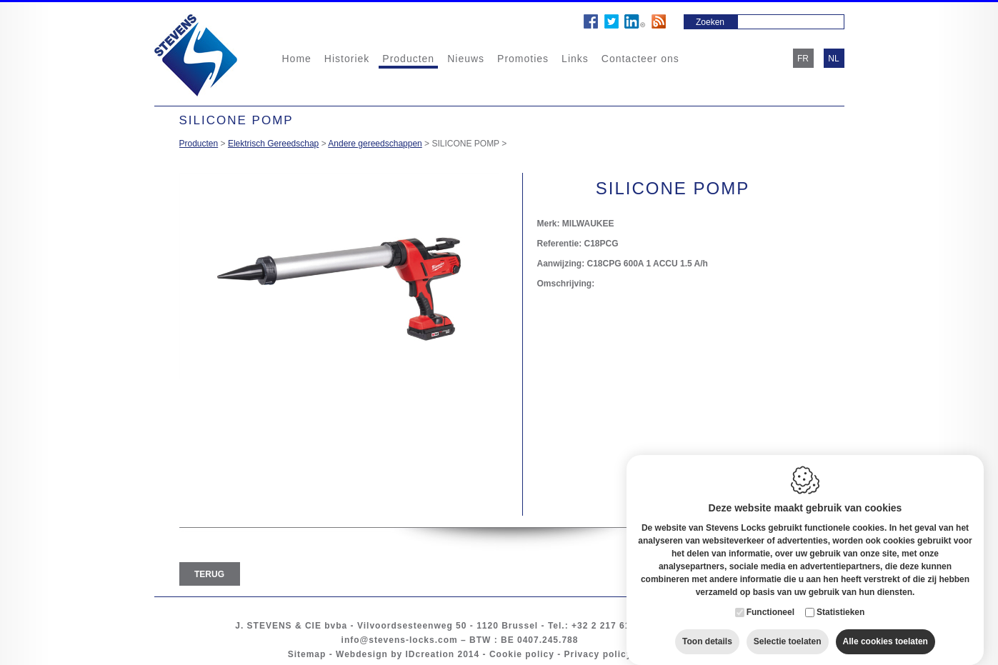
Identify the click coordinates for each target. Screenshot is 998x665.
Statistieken (840, 598)
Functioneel (770, 598)
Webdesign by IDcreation (395, 654)
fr (803, 59)
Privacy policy (598, 654)
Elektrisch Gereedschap (273, 144)
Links (575, 58)
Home (296, 58)
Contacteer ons (640, 58)
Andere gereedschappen (374, 144)
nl (833, 59)
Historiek (346, 58)
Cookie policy (521, 654)
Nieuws (465, 58)
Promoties (523, 58)
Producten (408, 58)
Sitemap (307, 654)
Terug (209, 574)
